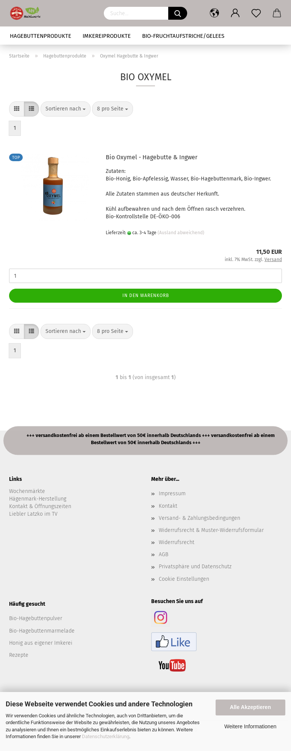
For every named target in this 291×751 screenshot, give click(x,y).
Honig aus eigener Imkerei (40, 643)
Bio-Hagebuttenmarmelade (42, 631)
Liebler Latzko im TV (33, 514)
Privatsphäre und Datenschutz (195, 566)
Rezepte (18, 655)
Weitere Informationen (250, 726)
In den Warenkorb (145, 295)
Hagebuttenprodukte (40, 36)
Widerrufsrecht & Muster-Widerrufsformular (211, 530)
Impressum (172, 493)
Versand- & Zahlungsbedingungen (199, 518)
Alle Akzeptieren (250, 707)
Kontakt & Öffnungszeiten (40, 506)
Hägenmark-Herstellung (37, 499)
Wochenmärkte (27, 491)
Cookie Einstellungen (184, 579)
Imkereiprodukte (107, 36)
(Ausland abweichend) (181, 232)
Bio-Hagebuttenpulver (35, 618)
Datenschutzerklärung (105, 736)
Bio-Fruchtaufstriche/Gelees (183, 36)
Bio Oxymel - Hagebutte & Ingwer (151, 157)
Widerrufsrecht (176, 542)
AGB (163, 554)
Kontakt (168, 506)
